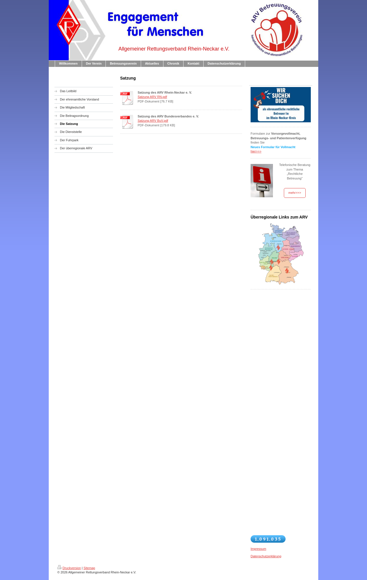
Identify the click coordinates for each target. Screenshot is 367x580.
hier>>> (256, 151)
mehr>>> (294, 192)
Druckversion (69, 568)
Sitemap (89, 568)
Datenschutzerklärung (266, 556)
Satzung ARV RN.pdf (152, 96)
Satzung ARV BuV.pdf (153, 120)
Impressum (258, 548)
